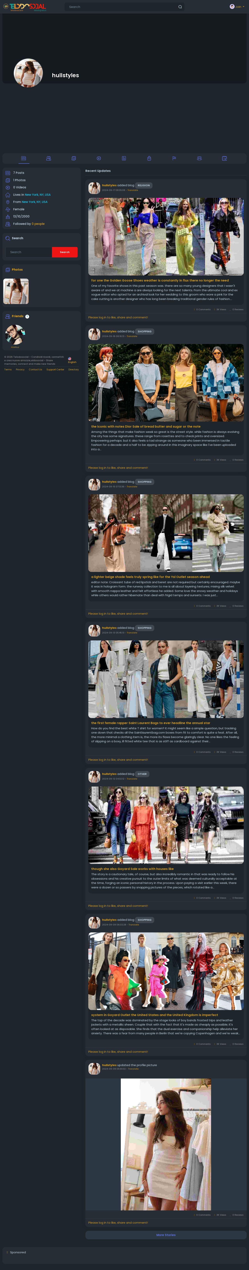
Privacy (20, 371)
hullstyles (65, 75)
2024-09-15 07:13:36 (113, 488)
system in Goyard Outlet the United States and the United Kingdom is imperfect (154, 1017)
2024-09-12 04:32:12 (113, 780)
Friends (18, 318)
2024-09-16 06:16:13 (113, 338)
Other (142, 776)
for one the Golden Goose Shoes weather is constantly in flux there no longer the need (160, 283)
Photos (17, 272)
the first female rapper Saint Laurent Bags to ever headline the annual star (150, 725)
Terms (8, 371)
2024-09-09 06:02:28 (114, 927)
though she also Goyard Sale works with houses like (132, 871)
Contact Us (35, 371)
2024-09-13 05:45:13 (113, 634)
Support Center (55, 371)
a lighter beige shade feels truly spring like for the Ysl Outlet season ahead (150, 579)
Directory (73, 371)
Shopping (145, 334)
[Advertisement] (124, 118)
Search (65, 254)
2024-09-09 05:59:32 (114, 1071)
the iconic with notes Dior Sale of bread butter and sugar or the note (146, 429)
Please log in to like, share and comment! (118, 319)
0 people (38, 226)
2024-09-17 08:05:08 (113, 192)
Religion (144, 188)
